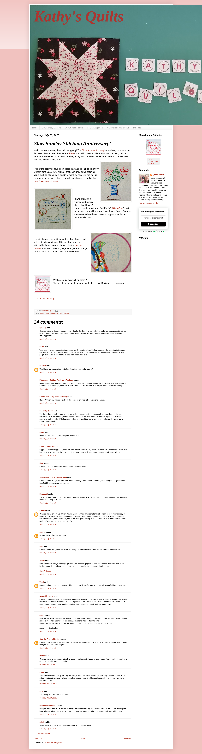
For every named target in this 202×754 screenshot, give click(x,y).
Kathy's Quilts (79, 16)
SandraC (43, 366)
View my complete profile (148, 203)
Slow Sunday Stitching (51, 128)
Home (35, 128)
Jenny (42, 615)
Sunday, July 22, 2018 (48, 729)
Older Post (127, 739)
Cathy (42, 432)
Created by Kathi (46, 596)
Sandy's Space (45, 571)
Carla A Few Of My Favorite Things (54, 397)
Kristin (42, 722)
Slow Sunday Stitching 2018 (59, 313)
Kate (41, 463)
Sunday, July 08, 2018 (48, 339)
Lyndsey (43, 328)
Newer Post (39, 739)
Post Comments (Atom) (53, 743)
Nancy (42, 656)
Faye (41, 691)
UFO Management (95, 128)
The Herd (137, 128)
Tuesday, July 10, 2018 (48, 698)
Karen (42, 672)
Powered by (153, 231)
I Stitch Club (117, 208)
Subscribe (153, 224)
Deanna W (44, 494)
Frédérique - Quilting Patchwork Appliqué (56, 380)
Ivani (41, 546)
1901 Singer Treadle (74, 128)
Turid (42, 582)
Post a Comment (43, 734)
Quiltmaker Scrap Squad (118, 128)
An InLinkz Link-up (45, 298)
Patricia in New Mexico (49, 705)
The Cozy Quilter (46, 411)
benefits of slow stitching (46, 181)
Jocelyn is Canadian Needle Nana (53, 477)
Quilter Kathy (158, 175)
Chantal (43, 511)
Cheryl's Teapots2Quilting (50, 639)
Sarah (42, 347)
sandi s (42, 532)
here (71, 153)
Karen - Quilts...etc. (47, 446)
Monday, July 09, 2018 (48, 665)
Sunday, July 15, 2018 (48, 714)
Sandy (42, 560)
